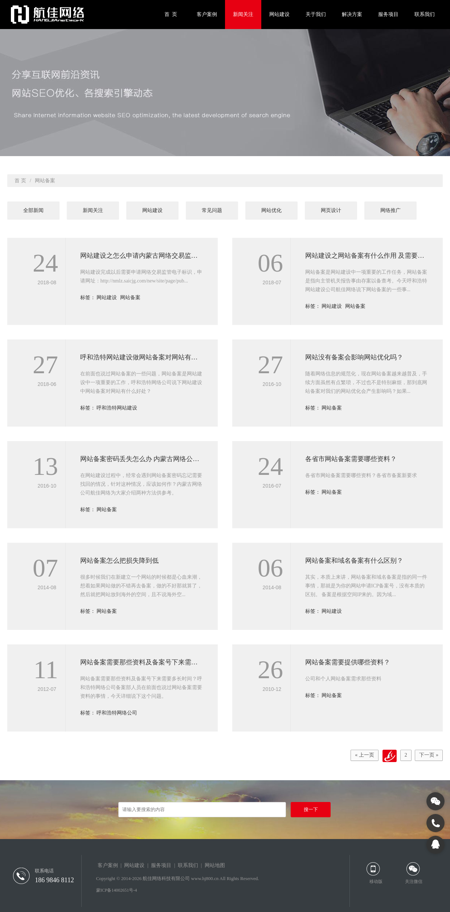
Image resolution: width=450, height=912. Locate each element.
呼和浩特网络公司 (117, 713)
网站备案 (130, 297)
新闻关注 (243, 14)
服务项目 (388, 14)
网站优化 (271, 210)
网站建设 (279, 14)
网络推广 (390, 210)
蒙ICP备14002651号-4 (116, 890)
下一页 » (427, 755)
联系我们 (424, 14)
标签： (88, 297)
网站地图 (215, 865)
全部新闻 (33, 210)
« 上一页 (356, 755)
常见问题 (212, 210)
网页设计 (331, 210)
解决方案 (352, 14)
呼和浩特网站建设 (117, 408)
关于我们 (316, 14)
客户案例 (207, 14)
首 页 (170, 14)
